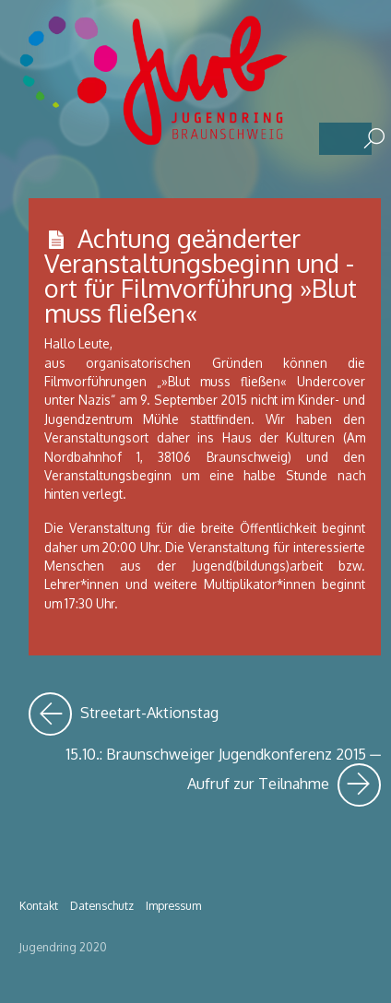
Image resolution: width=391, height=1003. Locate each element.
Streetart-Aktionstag (124, 714)
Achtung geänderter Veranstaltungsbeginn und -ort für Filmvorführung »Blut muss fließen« (200, 275)
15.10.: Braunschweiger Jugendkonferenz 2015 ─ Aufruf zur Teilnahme (223, 776)
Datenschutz (102, 905)
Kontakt (38, 905)
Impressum (173, 905)
